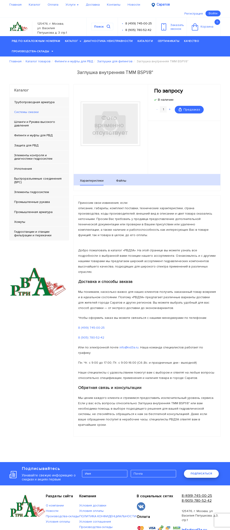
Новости (134, 5)
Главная (15, 5)
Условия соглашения (95, 521)
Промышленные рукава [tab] (32, 202)
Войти (213, 13)
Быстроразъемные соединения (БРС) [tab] (38, 180)
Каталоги (145, 41)
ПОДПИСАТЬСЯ (201, 473)
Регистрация (193, 13)
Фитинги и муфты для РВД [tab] (33, 135)
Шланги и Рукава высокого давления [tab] (34, 123)
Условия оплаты (58, 521)
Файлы (121, 180)
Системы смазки (26, 112)
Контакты (113, 5)
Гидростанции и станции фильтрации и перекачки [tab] (32, 233)
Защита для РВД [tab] (26, 145)
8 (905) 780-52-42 (138, 30)
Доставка (93, 5)
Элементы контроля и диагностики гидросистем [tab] (33, 157)
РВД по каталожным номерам (36, 41)
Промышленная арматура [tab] (33, 212)
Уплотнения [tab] (23, 169)
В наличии (165, 100)
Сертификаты (168, 41)
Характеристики (92, 180)
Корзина (206, 24)
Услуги (72, 5)
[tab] (39, 112)
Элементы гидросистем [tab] (31, 192)
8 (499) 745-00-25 (138, 23)
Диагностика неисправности (108, 41)
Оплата (53, 5)
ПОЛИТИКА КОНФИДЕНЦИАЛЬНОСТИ (107, 516)
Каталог (34, 5)
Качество (191, 41)
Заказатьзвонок (172, 27)
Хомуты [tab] (19, 222)
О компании (55, 505)
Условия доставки (92, 505)
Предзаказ (189, 109)
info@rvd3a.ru (129, 347)
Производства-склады (32, 51)
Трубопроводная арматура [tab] (34, 102)
